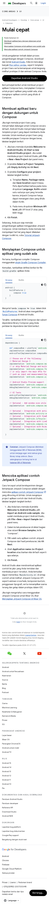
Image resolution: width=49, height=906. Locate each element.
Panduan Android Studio (12, 799)
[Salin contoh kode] (45, 284)
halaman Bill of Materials (20, 462)
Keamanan (6, 675)
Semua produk (8, 873)
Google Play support (10, 835)
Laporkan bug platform (11, 827)
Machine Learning (9, 707)
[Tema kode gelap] (42, 284)
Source (5, 680)
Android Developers (9, 20)
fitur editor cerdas (17, 65)
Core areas (8, 11)
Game (4, 703)
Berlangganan (40, 893)
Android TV (6, 752)
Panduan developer (10, 803)
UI (20, 11)
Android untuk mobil (10, 748)
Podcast (5, 692)
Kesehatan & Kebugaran (12, 712)
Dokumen (9, 23)
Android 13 (6, 771)
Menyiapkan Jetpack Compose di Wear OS (22, 599)
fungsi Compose (9, 314)
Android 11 (6, 780)
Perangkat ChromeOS (11, 743)
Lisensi (13, 882)
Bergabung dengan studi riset (14, 839)
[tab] (9, 280)
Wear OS (6, 739)
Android (5, 667)
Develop (24, 20)
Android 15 (6, 763)
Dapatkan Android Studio (24, 78)
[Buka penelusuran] (31, 3)
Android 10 (6, 784)
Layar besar (7, 735)
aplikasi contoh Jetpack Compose (27, 492)
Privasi (4, 720)
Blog (4, 688)
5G (3, 724)
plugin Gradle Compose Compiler (30, 262)
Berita (4, 684)
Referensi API (7, 807)
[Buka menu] (4, 3)
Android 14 (6, 767)
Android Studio (18, 62)
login (18, 622)
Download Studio (9, 812)
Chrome (5, 860)
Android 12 (6, 775)
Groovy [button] (8, 280)
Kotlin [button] (21, 280)
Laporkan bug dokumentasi (13, 831)
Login (43, 3)
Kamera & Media (9, 716)
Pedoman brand (25, 882)
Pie (3, 788)
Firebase (5, 864)
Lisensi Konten (30, 635)
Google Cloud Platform (12, 869)
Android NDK (7, 816)
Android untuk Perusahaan (13, 671)
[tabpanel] (24, 293)
